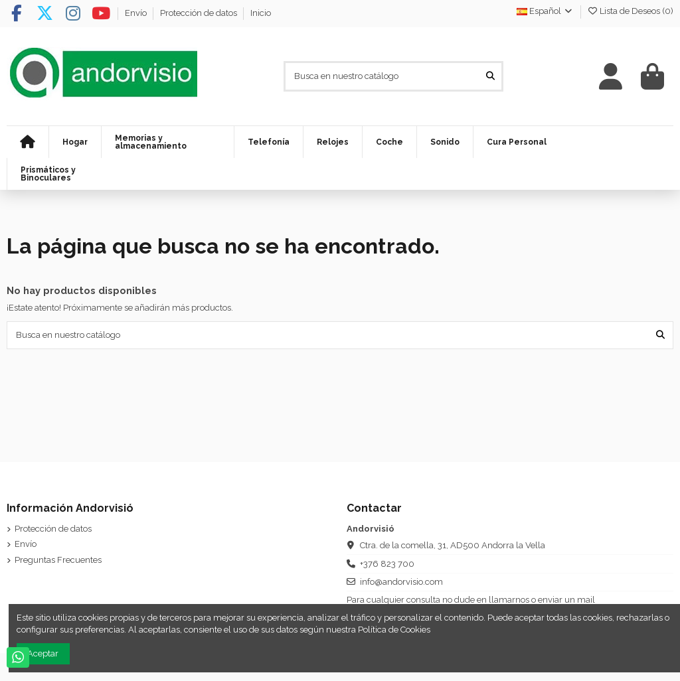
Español (545, 11)
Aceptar (42, 653)
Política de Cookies (394, 630)
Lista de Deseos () (630, 11)
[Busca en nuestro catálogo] (490, 76)
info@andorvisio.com (401, 582)
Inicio (260, 13)
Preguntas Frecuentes (58, 560)
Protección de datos (199, 13)
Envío (137, 13)
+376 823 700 (387, 564)
